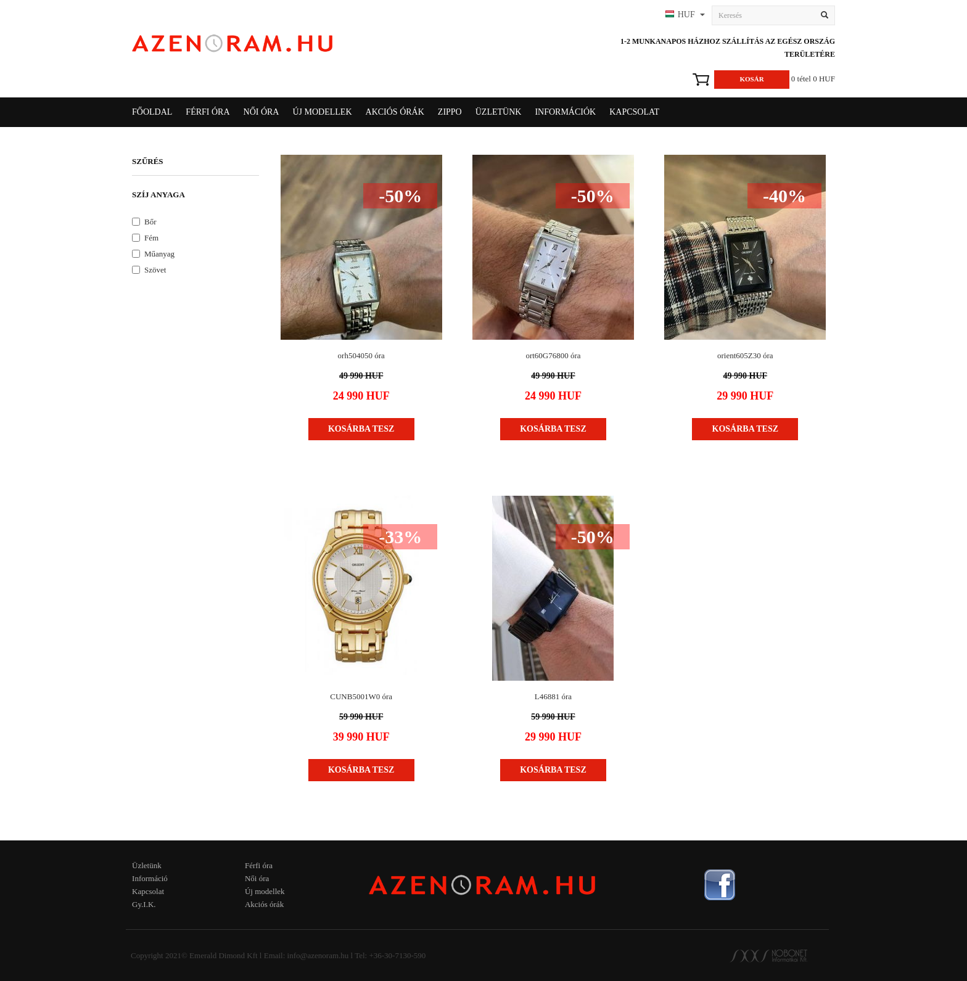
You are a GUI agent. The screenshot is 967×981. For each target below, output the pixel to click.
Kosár (751, 79)
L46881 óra (553, 696)
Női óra (257, 878)
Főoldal (152, 112)
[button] (683, 15)
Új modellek (322, 112)
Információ (150, 878)
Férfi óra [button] (207, 112)
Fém (145, 237)
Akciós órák (395, 112)
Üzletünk (498, 112)
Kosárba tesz (361, 428)
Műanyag (153, 253)
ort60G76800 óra (552, 355)
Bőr (144, 221)
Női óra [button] (261, 112)
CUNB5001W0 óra (361, 696)
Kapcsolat (634, 112)
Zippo (450, 112)
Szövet (149, 269)
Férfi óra (259, 865)
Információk (565, 112)
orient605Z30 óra (745, 355)
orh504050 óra (361, 355)
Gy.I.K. (144, 904)
